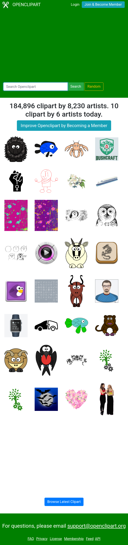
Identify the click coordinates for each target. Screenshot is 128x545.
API (97, 539)
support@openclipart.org (96, 526)
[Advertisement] (64, 46)
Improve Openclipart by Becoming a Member (64, 125)
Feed (90, 539)
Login (75, 4)
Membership (74, 539)
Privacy (42, 539)
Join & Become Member (103, 4)
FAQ (31, 539)
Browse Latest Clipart (64, 502)
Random (94, 86)
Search (75, 86)
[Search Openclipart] (35, 86)
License (56, 539)
